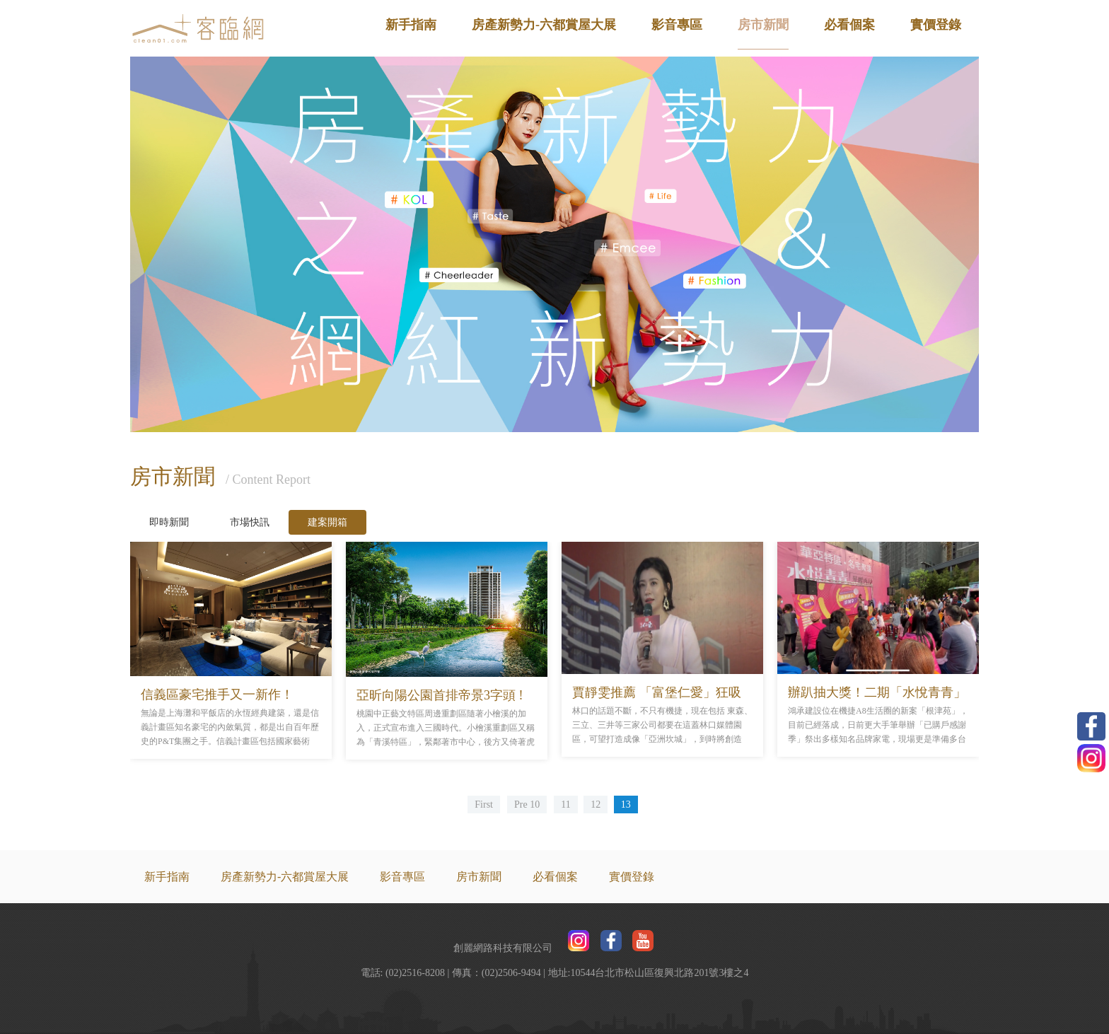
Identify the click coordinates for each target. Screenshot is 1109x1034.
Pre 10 (527, 804)
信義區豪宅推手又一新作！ (217, 694)
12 (595, 804)
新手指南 (410, 25)
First (484, 804)
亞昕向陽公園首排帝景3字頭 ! (439, 695)
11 (565, 804)
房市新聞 (763, 25)
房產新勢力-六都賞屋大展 (544, 25)
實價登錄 (935, 25)
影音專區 (676, 25)
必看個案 (849, 25)
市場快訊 (249, 522)
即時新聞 (169, 522)
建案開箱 (327, 522)
